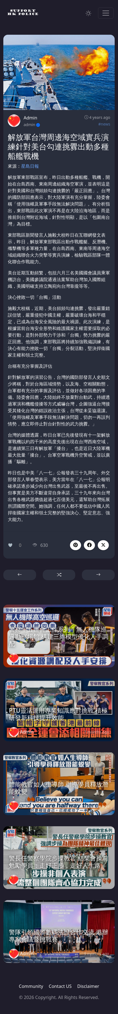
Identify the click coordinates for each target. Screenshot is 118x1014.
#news (104, 124)
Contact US (60, 986)
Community (31, 986)
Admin (30, 118)
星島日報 (30, 166)
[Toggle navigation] (106, 13)
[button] (89, 545)
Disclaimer (88, 986)
